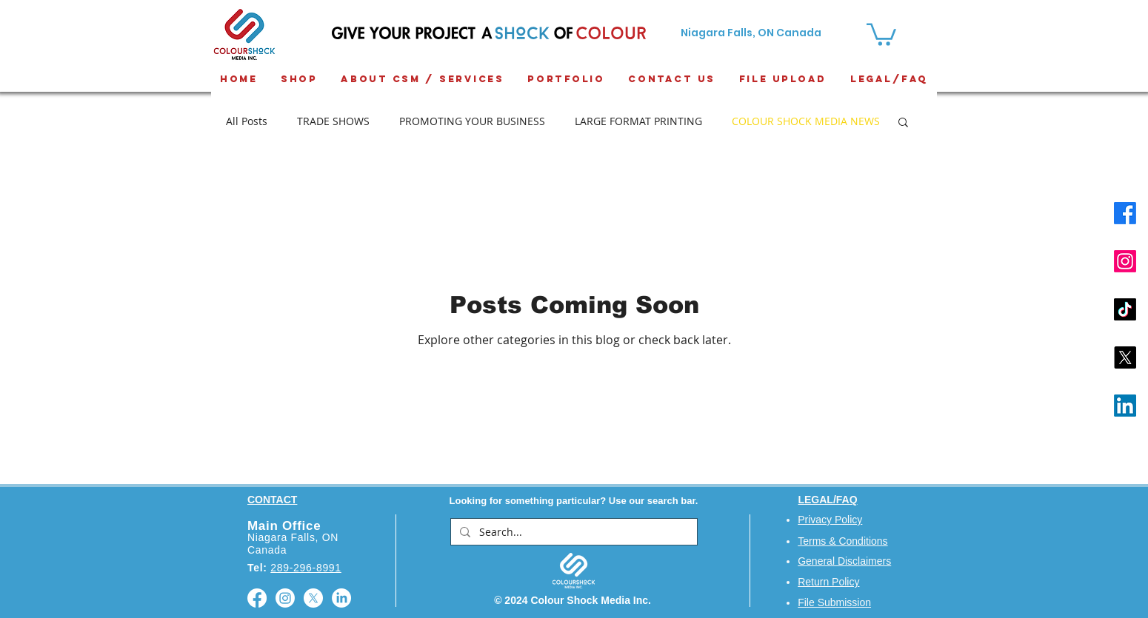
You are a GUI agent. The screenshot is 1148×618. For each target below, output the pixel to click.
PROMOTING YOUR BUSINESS (472, 121)
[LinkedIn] (1125, 405)
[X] (1125, 357)
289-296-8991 (305, 568)
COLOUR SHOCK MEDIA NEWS (806, 121)
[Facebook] (1125, 213)
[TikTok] (1125, 309)
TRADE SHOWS (333, 121)
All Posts (246, 121)
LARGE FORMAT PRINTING (638, 121)
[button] (903, 123)
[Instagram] (1125, 261)
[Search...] (572, 532)
